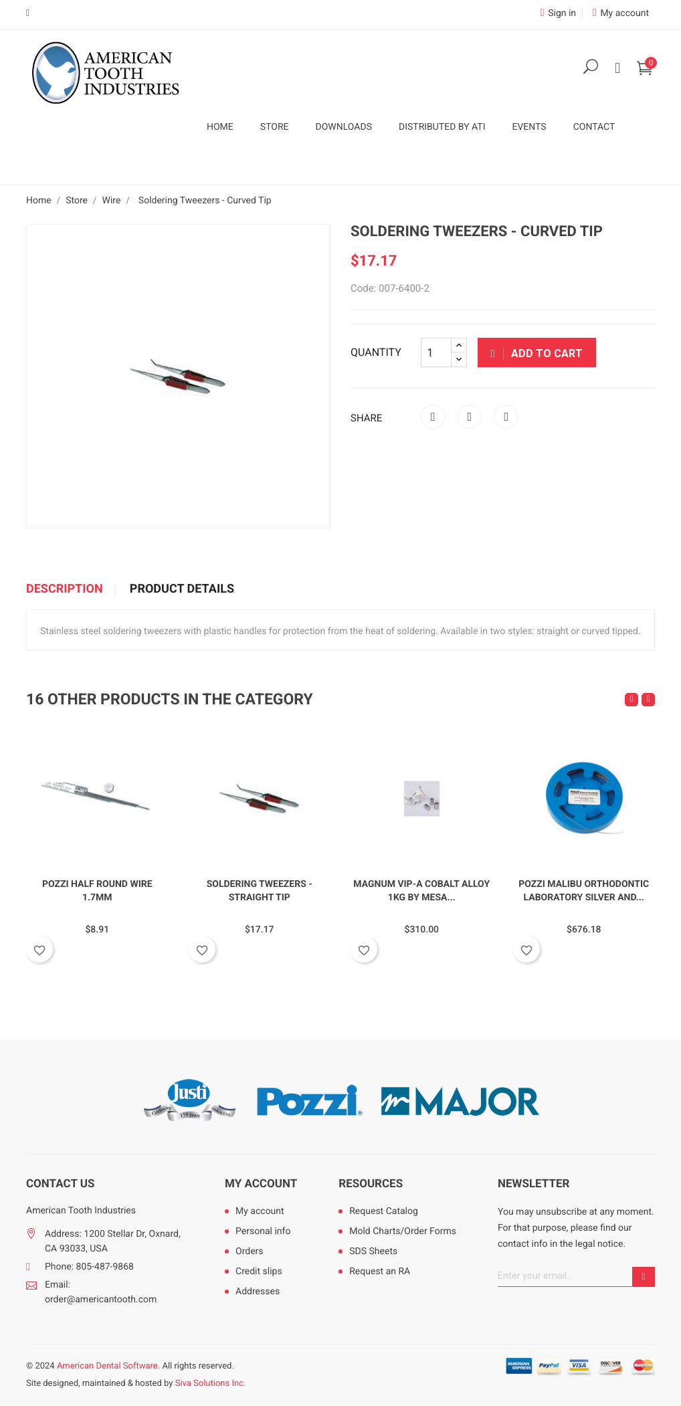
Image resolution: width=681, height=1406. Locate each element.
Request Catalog (383, 1211)
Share (433, 417)
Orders (249, 1251)
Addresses (257, 1291)
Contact (594, 127)
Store (274, 127)
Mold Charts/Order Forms (402, 1231)
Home (220, 127)
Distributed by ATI (442, 127)
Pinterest (506, 417)
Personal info (262, 1231)
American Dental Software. (108, 1366)
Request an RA (379, 1271)
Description (64, 589)
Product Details (182, 589)
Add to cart (537, 353)
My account (261, 1184)
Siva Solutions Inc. (210, 1384)
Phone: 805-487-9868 (89, 1267)
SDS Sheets (373, 1251)
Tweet (470, 417)
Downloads (344, 127)
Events (529, 127)
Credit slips (258, 1271)
